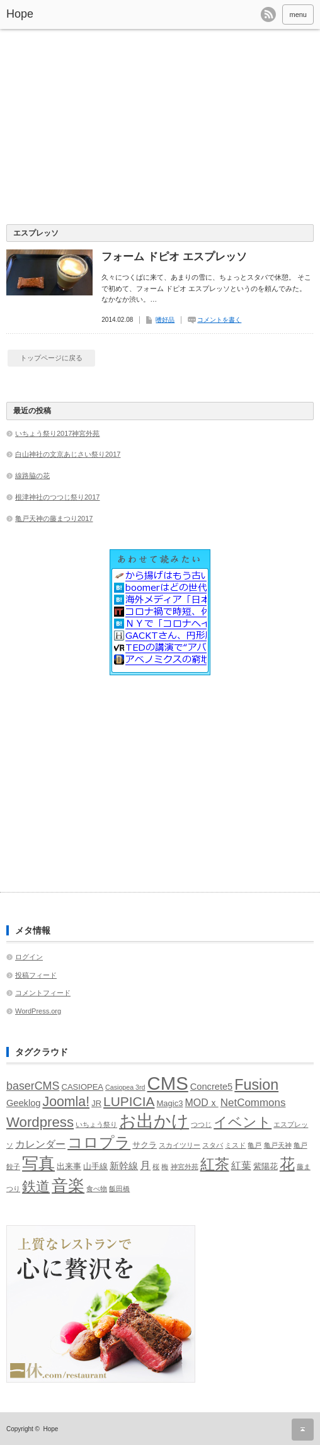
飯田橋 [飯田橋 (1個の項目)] (119, 1188)
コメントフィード (43, 993)
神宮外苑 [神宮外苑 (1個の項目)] (184, 1166)
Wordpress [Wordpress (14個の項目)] (40, 1122)
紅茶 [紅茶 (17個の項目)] (214, 1164)
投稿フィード (36, 975)
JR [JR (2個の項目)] (96, 1103)
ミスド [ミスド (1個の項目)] (235, 1145)
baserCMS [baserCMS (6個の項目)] (32, 1086)
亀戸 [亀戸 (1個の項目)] (254, 1145)
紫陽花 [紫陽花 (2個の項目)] (265, 1166)
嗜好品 (165, 319)
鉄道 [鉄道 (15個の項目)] (36, 1186)
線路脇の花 (32, 475)
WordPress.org (38, 1011)
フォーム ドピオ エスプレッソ (173, 257)
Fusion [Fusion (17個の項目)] (256, 1085)
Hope (19, 14)
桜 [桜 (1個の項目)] (155, 1166)
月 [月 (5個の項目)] (145, 1166)
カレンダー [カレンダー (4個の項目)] (40, 1144)
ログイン (29, 957)
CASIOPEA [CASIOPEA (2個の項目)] (83, 1087)
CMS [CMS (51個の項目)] (167, 1083)
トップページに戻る (51, 358)
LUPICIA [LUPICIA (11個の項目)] (128, 1101)
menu (298, 14)
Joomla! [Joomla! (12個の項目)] (65, 1101)
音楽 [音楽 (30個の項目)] (68, 1185)
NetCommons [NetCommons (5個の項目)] (253, 1103)
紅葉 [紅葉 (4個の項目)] (241, 1165)
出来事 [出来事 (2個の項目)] (69, 1166)
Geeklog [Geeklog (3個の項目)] (23, 1103)
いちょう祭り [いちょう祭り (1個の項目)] (96, 1124)
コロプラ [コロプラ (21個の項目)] (98, 1142)
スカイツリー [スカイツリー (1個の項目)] (179, 1145)
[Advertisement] (160, 130)
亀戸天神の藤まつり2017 (54, 518)
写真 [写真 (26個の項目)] (38, 1163)
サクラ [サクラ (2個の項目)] (144, 1145)
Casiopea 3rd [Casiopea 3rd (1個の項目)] (125, 1087)
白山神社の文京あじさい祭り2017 (67, 454)
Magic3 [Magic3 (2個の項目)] (170, 1103)
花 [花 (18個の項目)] (287, 1164)
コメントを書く (219, 319)
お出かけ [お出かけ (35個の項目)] (154, 1121)
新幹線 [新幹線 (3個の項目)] (124, 1166)
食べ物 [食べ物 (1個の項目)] (96, 1188)
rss (268, 14)
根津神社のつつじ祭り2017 (57, 497)
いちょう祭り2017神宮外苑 (57, 433)
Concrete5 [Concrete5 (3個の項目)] (211, 1087)
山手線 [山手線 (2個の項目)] (95, 1166)
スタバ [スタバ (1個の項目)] (212, 1145)
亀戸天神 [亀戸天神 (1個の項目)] (278, 1145)
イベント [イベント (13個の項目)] (242, 1122)
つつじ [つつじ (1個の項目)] (201, 1124)
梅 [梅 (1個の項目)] (164, 1166)
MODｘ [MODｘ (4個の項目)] (202, 1102)
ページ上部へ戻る (303, 1430)
